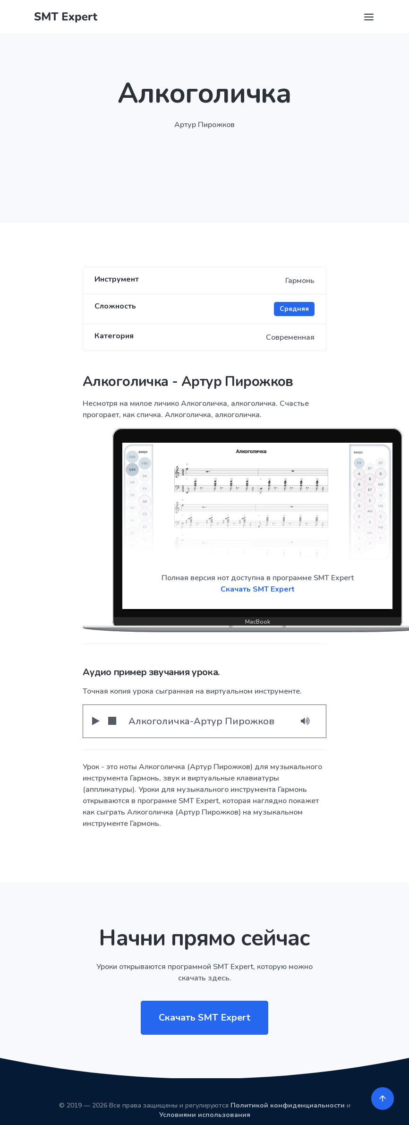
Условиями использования (204, 1114)
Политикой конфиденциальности (287, 1105)
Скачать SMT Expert (258, 589)
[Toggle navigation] (369, 17)
